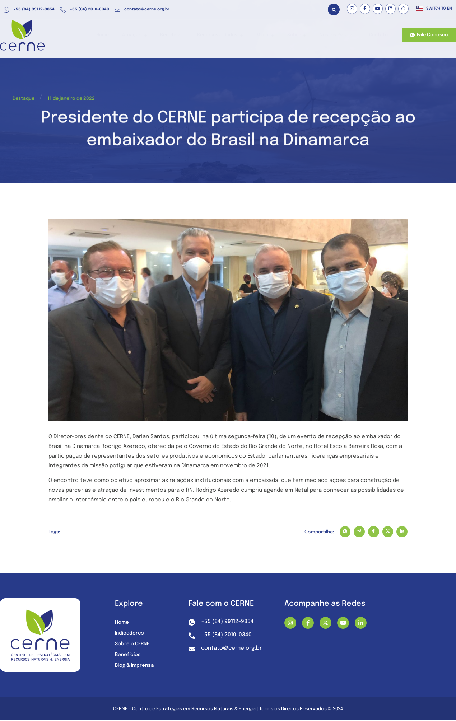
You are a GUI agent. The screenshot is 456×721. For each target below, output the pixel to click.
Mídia (269, 35)
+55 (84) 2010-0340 (84, 10)
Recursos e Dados (226, 35)
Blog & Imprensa (135, 666)
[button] (334, 9)
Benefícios (180, 35)
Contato (378, 35)
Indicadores (130, 633)
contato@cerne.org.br (142, 10)
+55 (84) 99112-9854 (29, 10)
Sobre (298, 35)
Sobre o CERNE (133, 644)
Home (114, 35)
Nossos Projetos (338, 35)
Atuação (145, 35)
